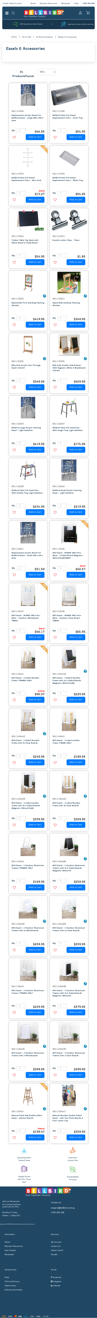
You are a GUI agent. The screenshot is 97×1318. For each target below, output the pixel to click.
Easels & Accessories (67, 37)
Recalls (54, 1255)
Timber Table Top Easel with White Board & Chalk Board (25, 242)
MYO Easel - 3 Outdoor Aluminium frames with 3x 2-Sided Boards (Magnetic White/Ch (69, 993)
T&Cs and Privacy (12, 1282)
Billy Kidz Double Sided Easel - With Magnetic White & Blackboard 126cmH (69, 368)
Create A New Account (12, 3)
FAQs (76, 3)
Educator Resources (48, 3)
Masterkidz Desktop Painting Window (66, 304)
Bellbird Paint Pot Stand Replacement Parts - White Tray (68, 179)
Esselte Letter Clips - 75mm (66, 240)
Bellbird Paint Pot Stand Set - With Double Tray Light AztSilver (27, 492)
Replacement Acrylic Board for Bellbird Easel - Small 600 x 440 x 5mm (27, 555)
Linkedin (55, 1286)
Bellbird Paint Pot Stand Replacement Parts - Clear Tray (68, 116)
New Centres (10, 1250)
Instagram (56, 1282)
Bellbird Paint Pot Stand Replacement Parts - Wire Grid (26, 179)
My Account (56, 1242)
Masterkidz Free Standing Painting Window (28, 304)
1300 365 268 (88, 3)
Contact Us (55, 1246)
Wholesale (65, 3)
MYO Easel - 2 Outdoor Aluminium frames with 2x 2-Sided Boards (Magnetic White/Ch (69, 868)
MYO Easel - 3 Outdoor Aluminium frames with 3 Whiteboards (28, 1054)
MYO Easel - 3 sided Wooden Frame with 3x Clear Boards (66, 804)
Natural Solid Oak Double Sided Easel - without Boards (27, 1117)
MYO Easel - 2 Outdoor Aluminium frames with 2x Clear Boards (69, 929)
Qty (13, 131)
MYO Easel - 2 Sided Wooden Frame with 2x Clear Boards (25, 742)
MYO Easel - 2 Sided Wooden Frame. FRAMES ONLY (25, 679)
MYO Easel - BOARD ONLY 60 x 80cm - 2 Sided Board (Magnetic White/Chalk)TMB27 (68, 555)
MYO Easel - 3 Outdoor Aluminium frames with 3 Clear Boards (69, 1054)
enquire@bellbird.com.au (63, 1208)
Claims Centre (57, 1250)
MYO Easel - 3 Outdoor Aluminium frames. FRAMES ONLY (28, 992)
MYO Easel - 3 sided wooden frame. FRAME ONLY (66, 742)
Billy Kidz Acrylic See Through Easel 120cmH (26, 367)
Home (14, 37)
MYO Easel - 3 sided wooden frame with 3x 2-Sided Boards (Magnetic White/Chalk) (26, 805)
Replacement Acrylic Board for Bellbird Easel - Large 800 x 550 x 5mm (27, 118)
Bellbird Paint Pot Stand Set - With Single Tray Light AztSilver (68, 429)
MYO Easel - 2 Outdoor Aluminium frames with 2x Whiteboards (28, 929)
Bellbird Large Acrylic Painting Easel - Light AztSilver (26, 429)
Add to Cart (35, 137)
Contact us (56, 1203)
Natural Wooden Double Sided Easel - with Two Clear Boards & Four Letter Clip (68, 1118)
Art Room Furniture (44, 37)
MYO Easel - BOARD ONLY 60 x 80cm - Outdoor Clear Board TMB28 (67, 618)
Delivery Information (14, 1290)
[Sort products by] (46, 72)
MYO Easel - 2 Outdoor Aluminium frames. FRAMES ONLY (28, 867)
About (32, 3)
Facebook (56, 1277)
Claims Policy (10, 1286)
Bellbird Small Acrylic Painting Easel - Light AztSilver (67, 492)
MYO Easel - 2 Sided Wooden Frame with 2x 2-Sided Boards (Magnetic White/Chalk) (67, 680)
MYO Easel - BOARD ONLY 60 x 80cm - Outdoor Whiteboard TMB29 (26, 618)
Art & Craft (26, 37)
